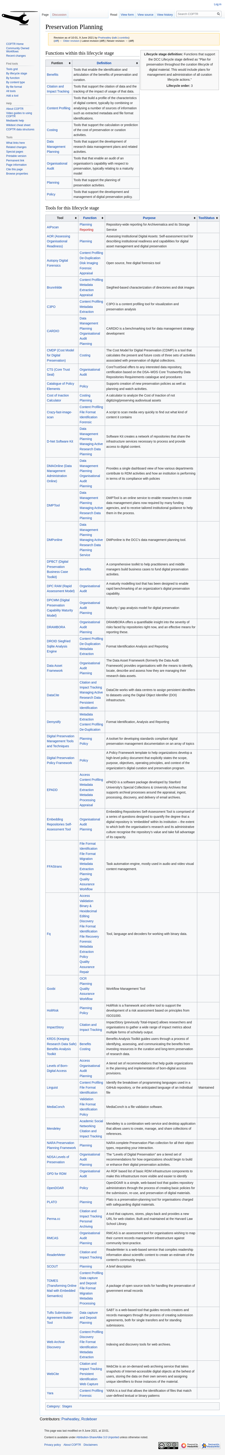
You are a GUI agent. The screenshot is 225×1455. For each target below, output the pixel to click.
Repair (84, 972)
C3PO (51, 307)
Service (85, 555)
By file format (14, 86)
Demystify (54, 722)
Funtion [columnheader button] (57, 63)
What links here (15, 142)
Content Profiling (58, 108)
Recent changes (16, 55)
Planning (53, 182)
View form (127, 14)
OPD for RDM (56, 1173)
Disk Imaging (89, 263)
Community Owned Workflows (17, 50)
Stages (67, 1406)
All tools (11, 91)
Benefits (53, 74)
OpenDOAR (55, 1188)
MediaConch (56, 1107)
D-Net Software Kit (60, 441)
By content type (15, 82)
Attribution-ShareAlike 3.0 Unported (97, 1437)
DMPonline (54, 540)
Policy (51, 194)
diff (56, 40)
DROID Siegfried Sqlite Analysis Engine (58, 646)
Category (53, 1406)
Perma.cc (53, 1219)
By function (12, 78)
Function (89, 218)
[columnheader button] (106, 63)
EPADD (52, 790)
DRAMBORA (56, 627)
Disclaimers (91, 1444)
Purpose (149, 218)
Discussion (59, 14)
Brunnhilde (54, 287)
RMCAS (53, 1238)
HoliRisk (53, 1010)
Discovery (87, 921)
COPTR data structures (20, 129)
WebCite (53, 1374)
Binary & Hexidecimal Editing (88, 911)
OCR (83, 978)
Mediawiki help (15, 120)
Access (85, 774)
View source (145, 14)
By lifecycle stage (16, 73)
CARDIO (53, 331)
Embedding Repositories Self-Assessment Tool (59, 824)
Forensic (86, 268)
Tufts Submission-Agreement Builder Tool (60, 1318)
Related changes (16, 147)
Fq (49, 934)
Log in (217, 4)
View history (165, 14)
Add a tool (12, 95)
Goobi (51, 988)
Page (45, 14)
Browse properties (17, 173)
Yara (50, 1393)
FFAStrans (54, 866)
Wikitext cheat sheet (18, 125)
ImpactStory (55, 1027)
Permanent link (15, 160)
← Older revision (70, 40)
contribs (124, 37)
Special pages (14, 151)
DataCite (53, 695)
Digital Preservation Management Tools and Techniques (60, 741)
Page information (16, 164)
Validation (86, 901)
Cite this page (14, 169)
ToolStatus (207, 218)
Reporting (87, 229)
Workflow (86, 889)
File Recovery (89, 936)
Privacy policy (52, 1444)
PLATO (52, 1202)
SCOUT (52, 1266)
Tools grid (12, 69)
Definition (104, 63)
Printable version (16, 156)
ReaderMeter (56, 1255)
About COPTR (14, 108)
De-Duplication (90, 258)
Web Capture (89, 1384)
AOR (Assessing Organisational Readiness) (58, 241)
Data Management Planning (56, 146)
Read (113, 14)
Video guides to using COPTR (19, 115)
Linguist (52, 1087)
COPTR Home (14, 44)
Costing (52, 130)
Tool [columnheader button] (60, 218)
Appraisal (86, 273)
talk (115, 37)
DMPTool (53, 505)
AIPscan (53, 227)
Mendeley (54, 1128)
